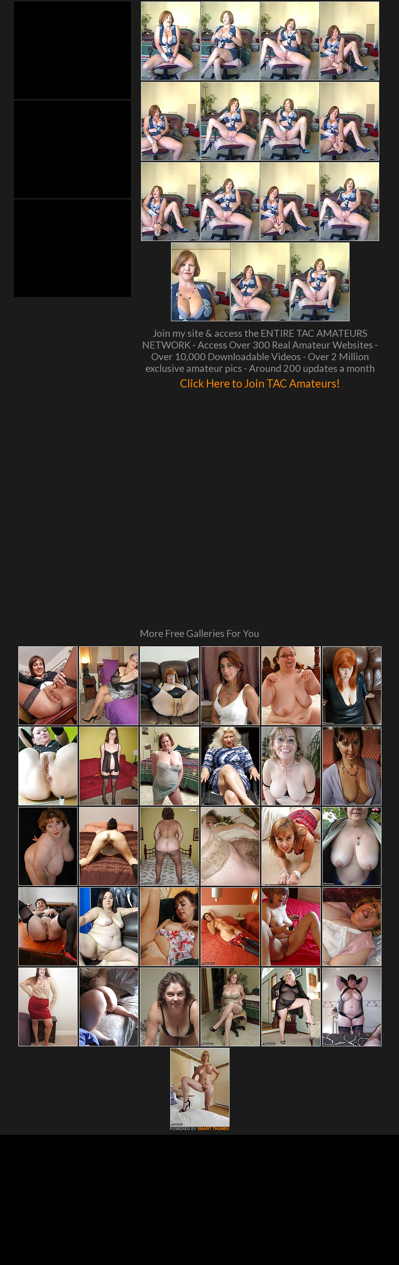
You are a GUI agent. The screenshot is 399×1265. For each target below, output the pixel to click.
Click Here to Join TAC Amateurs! (260, 382)
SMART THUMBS (213, 1022)
